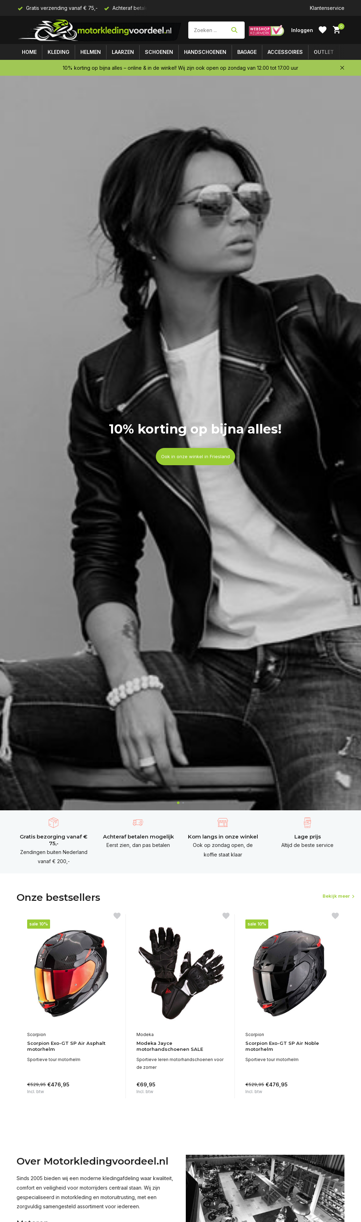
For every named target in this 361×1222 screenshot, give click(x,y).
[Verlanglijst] (322, 30)
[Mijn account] (302, 30)
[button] (178, 803)
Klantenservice (327, 8)
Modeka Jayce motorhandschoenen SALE (173, 1047)
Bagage (247, 52)
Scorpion (36, 1034)
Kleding (58, 52)
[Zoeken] (216, 30)
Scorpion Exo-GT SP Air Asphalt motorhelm (69, 1047)
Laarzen (123, 52)
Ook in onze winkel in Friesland (195, 457)
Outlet (324, 52)
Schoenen (159, 52)
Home (29, 52)
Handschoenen (205, 52)
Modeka (145, 1034)
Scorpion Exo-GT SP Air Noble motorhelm (285, 1047)
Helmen (90, 52)
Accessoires (285, 52)
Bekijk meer (324, 897)
